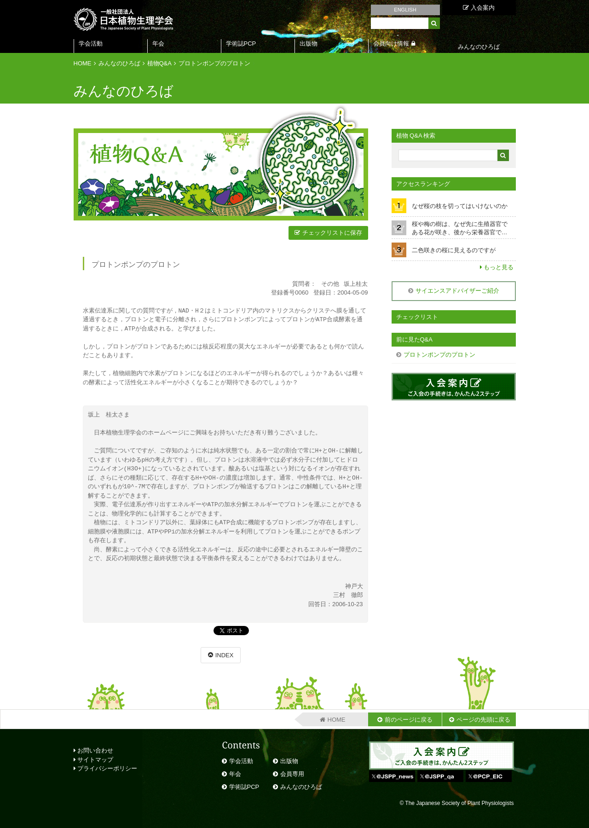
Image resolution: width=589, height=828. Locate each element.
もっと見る (499, 267)
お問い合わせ (94, 750)
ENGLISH (405, 9)
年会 (158, 43)
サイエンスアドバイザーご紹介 (457, 290)
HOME (83, 63)
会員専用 (292, 773)
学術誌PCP (241, 43)
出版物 (309, 43)
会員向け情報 (391, 43)
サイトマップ (94, 759)
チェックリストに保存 (332, 232)
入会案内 (479, 7)
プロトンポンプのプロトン (214, 63)
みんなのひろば (119, 63)
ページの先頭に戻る (483, 719)
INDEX (224, 655)
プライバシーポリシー (106, 768)
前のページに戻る (409, 719)
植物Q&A (159, 63)
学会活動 (91, 43)
